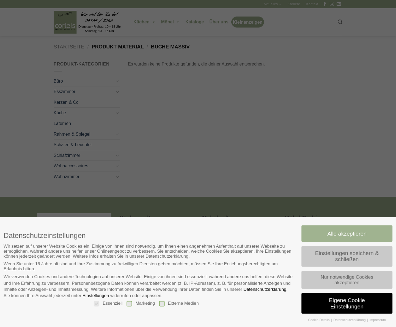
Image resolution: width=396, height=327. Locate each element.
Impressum (381, 321)
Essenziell (106, 304)
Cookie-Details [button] (321, 321)
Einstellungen (93, 296)
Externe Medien (178, 304)
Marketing (139, 304)
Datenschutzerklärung (266, 289)
